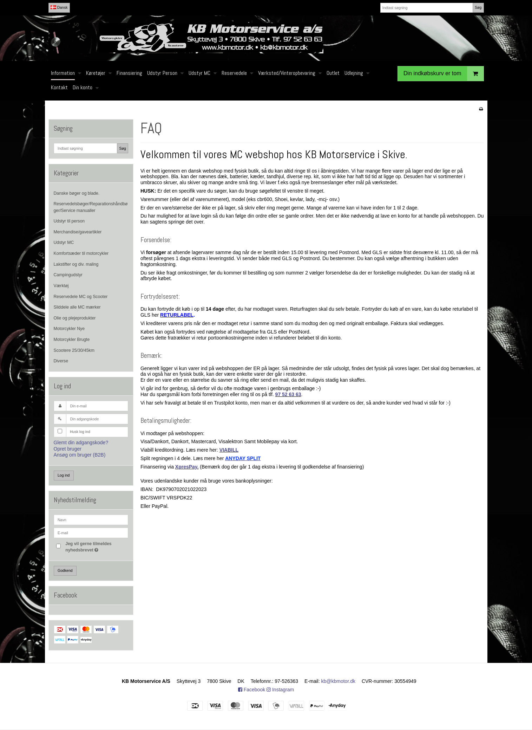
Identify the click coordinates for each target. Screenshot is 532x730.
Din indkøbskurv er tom (443, 73)
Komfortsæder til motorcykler (81, 253)
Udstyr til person (69, 221)
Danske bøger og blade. (77, 193)
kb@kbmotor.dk (338, 681)
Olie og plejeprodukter (75, 318)
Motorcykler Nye (69, 328)
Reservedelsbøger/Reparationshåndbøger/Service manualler (91, 207)
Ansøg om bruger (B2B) (80, 455)
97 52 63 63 (288, 394)
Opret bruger (67, 449)
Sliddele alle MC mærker (77, 307)
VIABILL (228, 450)
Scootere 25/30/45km (74, 350)
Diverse (61, 360)
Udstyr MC (64, 242)
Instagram (280, 689)
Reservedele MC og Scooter (81, 296)
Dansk (59, 7)
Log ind (64, 475)
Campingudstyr (68, 274)
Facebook (251, 689)
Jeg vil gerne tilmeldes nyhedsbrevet (96, 547)
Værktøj (61, 285)
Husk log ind (80, 431)
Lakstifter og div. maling (76, 264)
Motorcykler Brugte (72, 339)
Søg (478, 7)
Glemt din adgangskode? (81, 442)
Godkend (65, 570)
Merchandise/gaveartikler (78, 232)
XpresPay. (187, 467)
